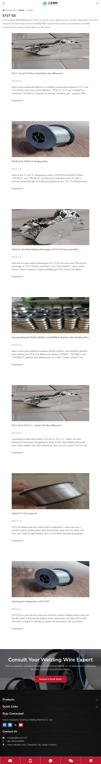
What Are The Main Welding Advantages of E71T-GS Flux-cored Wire (45, 249)
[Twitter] (15, 725)
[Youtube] (21, 725)
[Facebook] (4, 725)
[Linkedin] (10, 725)
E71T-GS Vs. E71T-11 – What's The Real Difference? (37, 425)
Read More (17, 101)
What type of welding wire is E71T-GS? (30, 601)
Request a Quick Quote (50, 679)
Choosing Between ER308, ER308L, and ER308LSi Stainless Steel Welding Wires (50, 337)
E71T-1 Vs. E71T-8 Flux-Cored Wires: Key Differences (37, 73)
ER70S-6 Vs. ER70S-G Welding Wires (30, 161)
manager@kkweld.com (17, 737)
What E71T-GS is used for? (24, 513)
